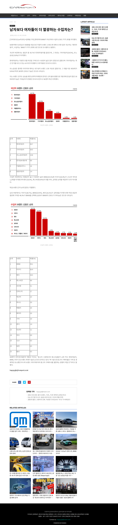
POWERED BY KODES (60, 523)
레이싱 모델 (61, 15)
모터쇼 (34, 15)
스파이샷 (69, 15)
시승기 (22, 15)
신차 (28, 15)
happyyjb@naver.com (63, 519)
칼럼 (85, 15)
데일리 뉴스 (14, 15)
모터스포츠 (51, 15)
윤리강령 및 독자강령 (65, 512)
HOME (11, 22)
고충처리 (46, 512)
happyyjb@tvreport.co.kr (19, 370)
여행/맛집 (78, 15)
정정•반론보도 (54, 512)
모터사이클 (42, 15)
